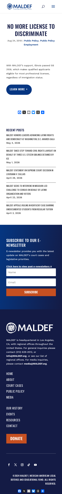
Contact (12, 426)
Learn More (17, 89)
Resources (13, 420)
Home (9, 374)
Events (10, 414)
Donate (16, 438)
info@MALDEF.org (16, 356)
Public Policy (31, 40)
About (10, 380)
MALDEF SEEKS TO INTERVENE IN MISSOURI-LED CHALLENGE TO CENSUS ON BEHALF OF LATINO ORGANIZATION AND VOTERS (26, 189)
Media (10, 397)
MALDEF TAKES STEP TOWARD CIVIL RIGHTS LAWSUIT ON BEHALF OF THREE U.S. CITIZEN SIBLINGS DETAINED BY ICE (31, 154)
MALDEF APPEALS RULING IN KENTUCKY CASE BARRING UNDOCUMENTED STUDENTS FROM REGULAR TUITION (30, 207)
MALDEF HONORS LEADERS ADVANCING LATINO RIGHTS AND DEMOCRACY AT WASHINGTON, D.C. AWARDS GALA (30, 137)
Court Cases (14, 386)
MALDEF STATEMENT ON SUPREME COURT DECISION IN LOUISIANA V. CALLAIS (29, 172)
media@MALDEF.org (35, 363)
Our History (14, 408)
